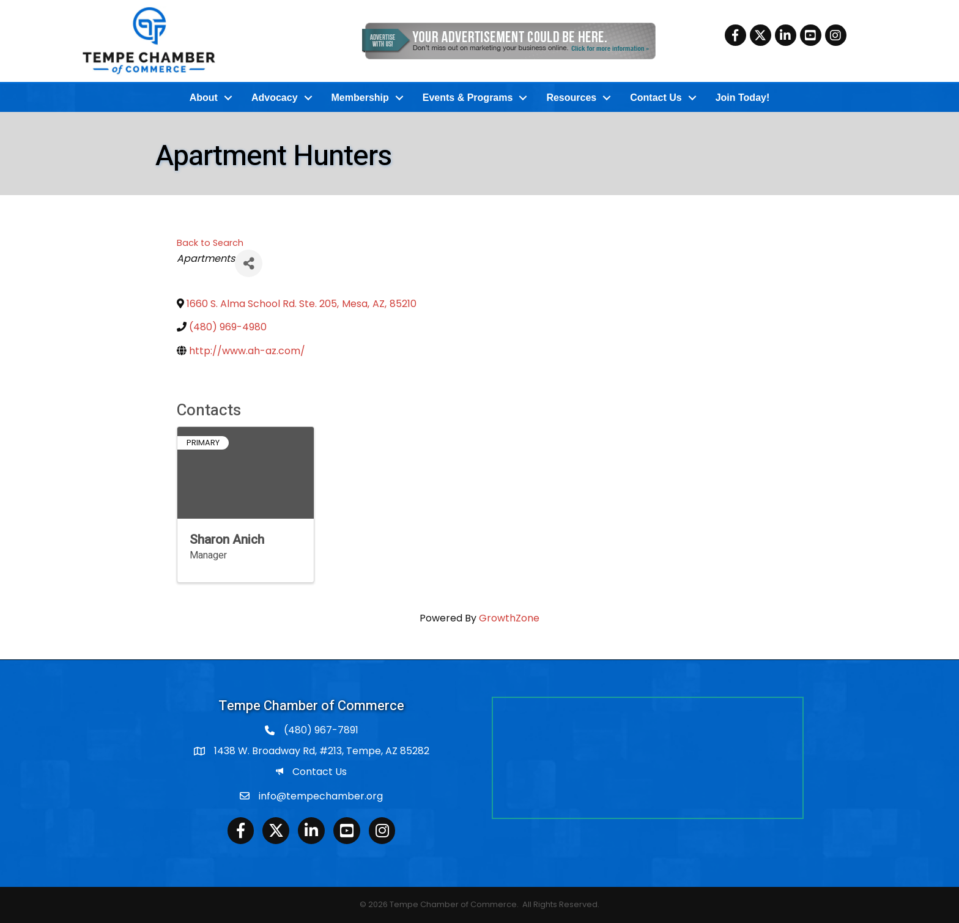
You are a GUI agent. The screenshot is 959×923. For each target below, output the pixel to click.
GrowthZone (509, 618)
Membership (360, 97)
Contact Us (655, 97)
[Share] (248, 263)
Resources (571, 97)
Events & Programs (468, 97)
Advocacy (274, 97)
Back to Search (210, 243)
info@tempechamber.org (321, 796)
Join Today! (743, 97)
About (204, 97)
